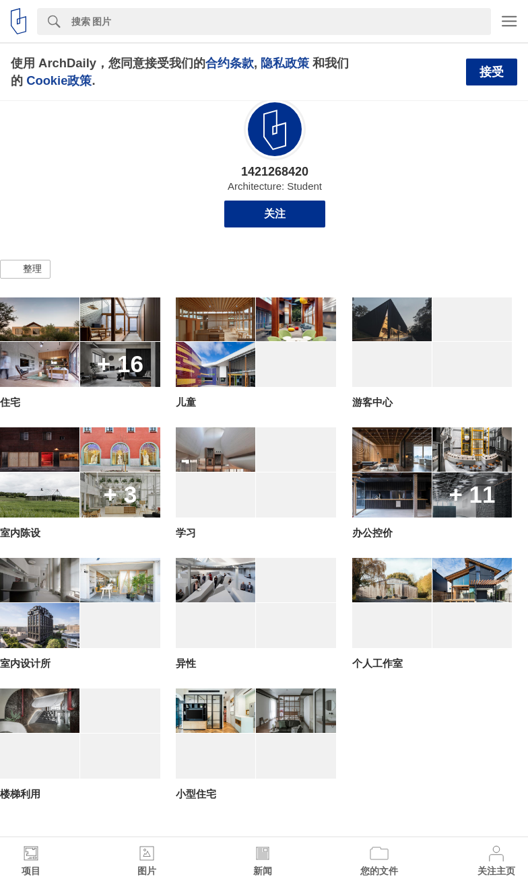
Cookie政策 (59, 80)
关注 (275, 213)
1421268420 (274, 171)
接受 (492, 72)
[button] (25, 269)
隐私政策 (285, 63)
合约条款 (229, 63)
